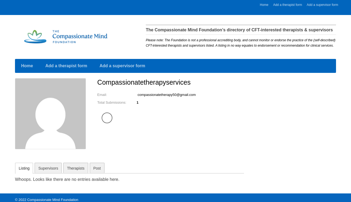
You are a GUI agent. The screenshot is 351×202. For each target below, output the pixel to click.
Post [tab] (97, 164)
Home (264, 5)
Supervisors (48, 164)
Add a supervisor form (322, 5)
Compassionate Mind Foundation (52, 195)
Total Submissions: (113, 98)
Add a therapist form (287, 5)
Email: (102, 90)
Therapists (75, 164)
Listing (24, 164)
